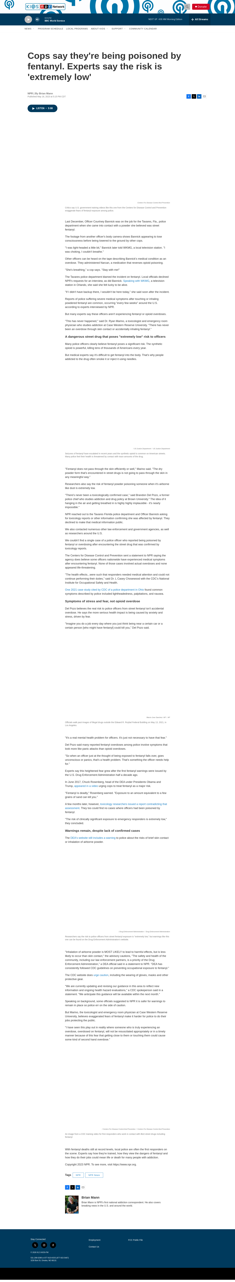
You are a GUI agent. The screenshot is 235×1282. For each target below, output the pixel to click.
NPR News (94, 1177)
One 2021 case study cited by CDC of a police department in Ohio (104, 591)
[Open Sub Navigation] (34, 31)
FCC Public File (135, 1242)
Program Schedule (50, 31)
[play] (28, 21)
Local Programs (77, 31)
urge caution (101, 977)
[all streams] (199, 22)
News (28, 31)
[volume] (37, 21)
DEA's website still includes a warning (93, 840)
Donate (202, 7)
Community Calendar (143, 31)
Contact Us (94, 1249)
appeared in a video (86, 788)
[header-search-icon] (188, 8)
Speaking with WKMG (136, 283)
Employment (94, 1242)
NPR (78, 1177)
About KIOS (98, 31)
